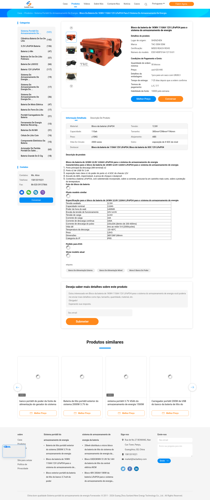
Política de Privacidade (23, 466)
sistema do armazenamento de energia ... (36, 77)
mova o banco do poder (138, 270)
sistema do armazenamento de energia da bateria (96, 437)
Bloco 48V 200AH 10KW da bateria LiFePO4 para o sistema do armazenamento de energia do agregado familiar (99, 477)
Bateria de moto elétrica (36, 104)
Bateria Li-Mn (36, 51)
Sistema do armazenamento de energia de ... (36, 96)
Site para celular (25, 460)
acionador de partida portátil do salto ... (36, 149)
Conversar (36, 200)
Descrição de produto (100, 118)
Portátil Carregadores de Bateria (36, 116)
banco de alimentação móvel (110, 270)
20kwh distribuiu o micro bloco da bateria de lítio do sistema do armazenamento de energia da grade (99, 450)
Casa (20, 440)
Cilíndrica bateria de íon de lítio (36, 39)
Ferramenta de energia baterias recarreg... (36, 123)
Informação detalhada (76, 118)
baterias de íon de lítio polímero (36, 57)
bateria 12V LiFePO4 (36, 69)
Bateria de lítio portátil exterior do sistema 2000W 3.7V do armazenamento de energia (80, 404)
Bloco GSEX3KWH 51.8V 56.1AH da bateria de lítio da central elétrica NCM (99, 463)
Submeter (82, 321)
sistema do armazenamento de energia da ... (36, 86)
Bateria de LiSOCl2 (36, 64)
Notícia (21, 452)
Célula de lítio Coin (36, 135)
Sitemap (21, 456)
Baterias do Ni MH (36, 130)
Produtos (22, 444)
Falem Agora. (182, 4)
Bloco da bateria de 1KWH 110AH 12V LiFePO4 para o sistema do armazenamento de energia (60, 463)
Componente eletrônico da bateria (36, 142)
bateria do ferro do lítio (36, 109)
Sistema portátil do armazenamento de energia (56, 437)
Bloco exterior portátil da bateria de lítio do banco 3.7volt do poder (61, 477)
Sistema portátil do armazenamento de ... (36, 32)
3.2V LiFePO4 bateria (36, 46)
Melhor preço (143, 98)
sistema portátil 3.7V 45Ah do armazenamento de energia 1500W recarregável (125, 404)
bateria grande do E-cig (36, 155)
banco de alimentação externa (80, 270)
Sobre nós (22, 448)
